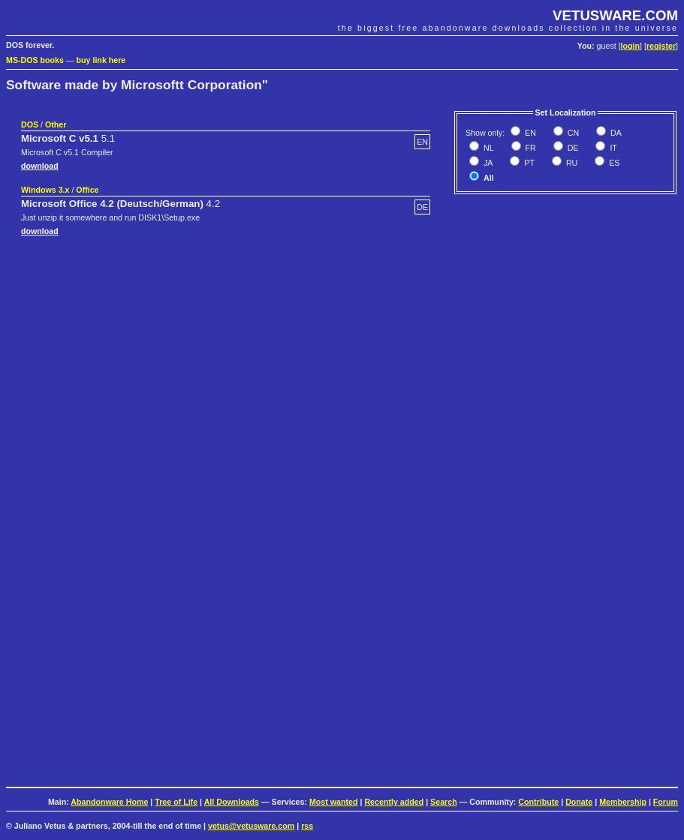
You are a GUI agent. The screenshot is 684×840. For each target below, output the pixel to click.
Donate (578, 801)
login (630, 45)
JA (487, 162)
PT (528, 162)
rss (307, 825)
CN (572, 132)
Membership (622, 801)
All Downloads (231, 801)
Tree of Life (176, 801)
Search (443, 801)
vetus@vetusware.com (251, 825)
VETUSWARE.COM (615, 15)
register (661, 45)
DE (572, 147)
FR (529, 147)
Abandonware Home (109, 801)
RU (570, 162)
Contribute (538, 801)
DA (615, 132)
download (40, 165)
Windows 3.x (45, 189)
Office (87, 189)
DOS (29, 124)
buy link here (101, 60)
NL (487, 147)
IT (611, 147)
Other (55, 124)
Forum (665, 801)
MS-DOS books (35, 60)
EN (529, 132)
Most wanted (333, 801)
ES (613, 162)
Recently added (393, 801)
